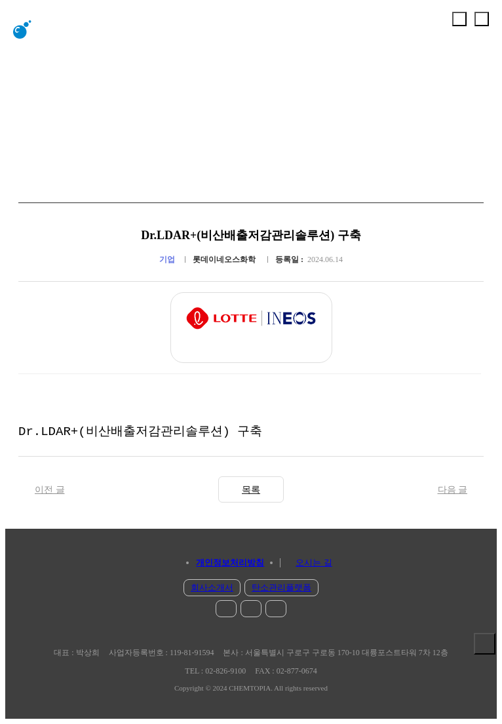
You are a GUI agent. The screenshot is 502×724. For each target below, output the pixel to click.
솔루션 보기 (484, 644)
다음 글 (453, 490)
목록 (251, 490)
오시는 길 (314, 562)
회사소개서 (212, 587)
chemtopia (50, 29)
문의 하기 (484, 672)
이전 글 (50, 490)
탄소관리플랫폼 (281, 587)
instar (226, 608)
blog (275, 608)
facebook (251, 608)
